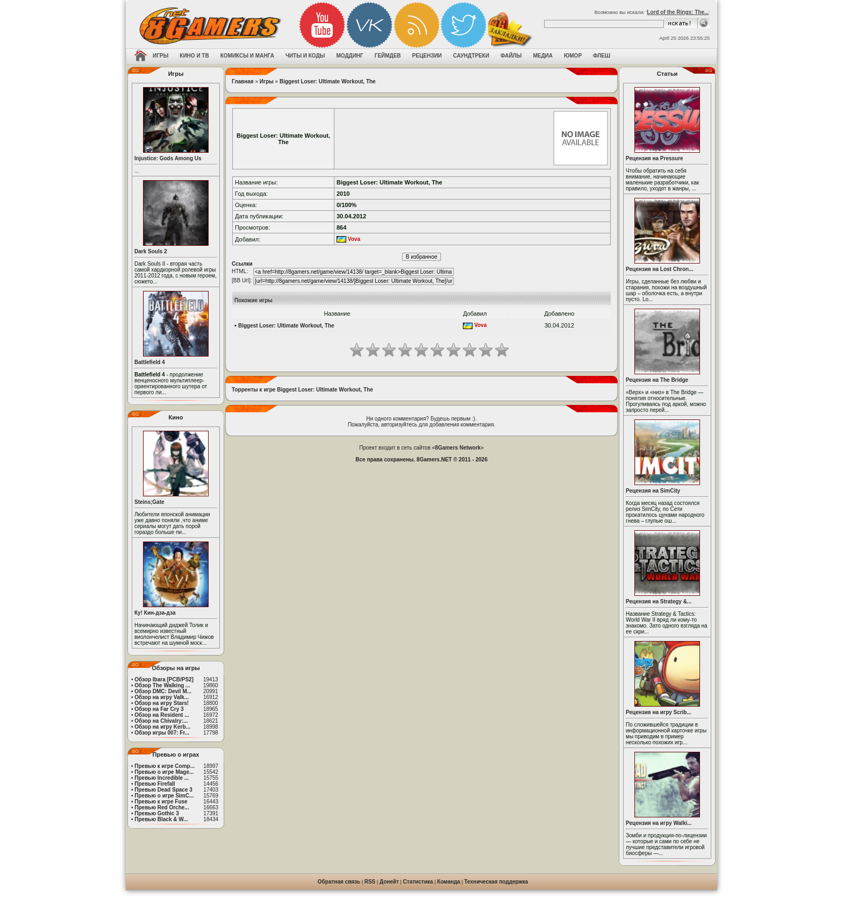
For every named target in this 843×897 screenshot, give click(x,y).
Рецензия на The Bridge (657, 380)
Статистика (418, 882)
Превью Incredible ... (161, 778)
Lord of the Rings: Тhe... (678, 12)
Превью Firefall (154, 784)
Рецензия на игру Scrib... (658, 712)
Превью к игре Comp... (164, 766)
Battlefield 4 (149, 362)
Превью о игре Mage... (164, 772)
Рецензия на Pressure (654, 158)
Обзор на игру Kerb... (162, 727)
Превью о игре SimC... (164, 796)
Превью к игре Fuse (160, 802)
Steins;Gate (149, 502)
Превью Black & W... (161, 819)
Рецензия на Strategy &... (658, 601)
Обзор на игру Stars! (161, 703)
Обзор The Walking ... (162, 685)
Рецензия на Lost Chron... (660, 269)
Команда (448, 882)
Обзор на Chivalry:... (161, 721)
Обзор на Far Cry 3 (158, 709)
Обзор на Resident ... (161, 715)
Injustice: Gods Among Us (168, 158)
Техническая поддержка (496, 882)
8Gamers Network (458, 448)
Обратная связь (339, 882)
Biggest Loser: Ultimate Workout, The (328, 81)
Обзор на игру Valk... (161, 697)
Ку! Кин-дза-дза (154, 613)
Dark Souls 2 (150, 251)
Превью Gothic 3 (156, 813)
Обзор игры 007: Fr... (161, 733)
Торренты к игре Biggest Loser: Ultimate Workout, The (302, 390)
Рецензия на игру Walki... (659, 823)
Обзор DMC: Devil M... (162, 691)
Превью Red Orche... (161, 807)
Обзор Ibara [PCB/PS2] (164, 679)
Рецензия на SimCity (653, 491)
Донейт (389, 882)
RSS (370, 882)
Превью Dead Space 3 (163, 790)
